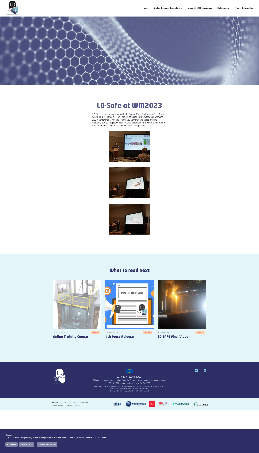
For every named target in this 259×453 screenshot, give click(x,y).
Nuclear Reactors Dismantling (167, 8)
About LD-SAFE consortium (200, 8)
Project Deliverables (244, 8)
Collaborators (223, 8)
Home (145, 8)
